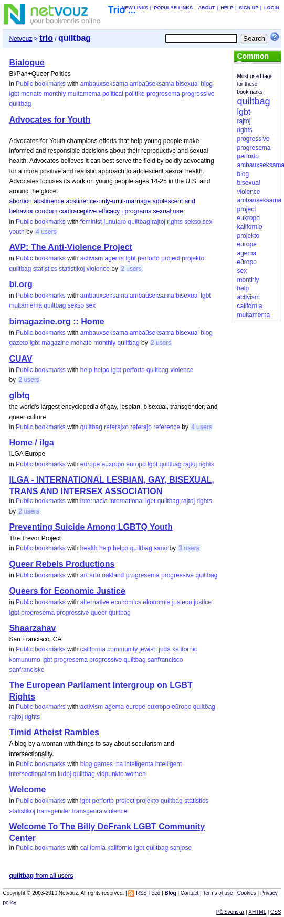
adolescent (167, 201)
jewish (148, 649)
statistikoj (72, 268)
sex (208, 221)
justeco (182, 602)
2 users (131, 268)
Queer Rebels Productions (61, 564)
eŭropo (135, 464)
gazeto (18, 342)
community (122, 649)
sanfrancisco (165, 659)
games (103, 764)
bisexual (187, 84)
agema (114, 258)
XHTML (257, 912)
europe (90, 464)
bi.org (20, 284)
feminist (91, 221)
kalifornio (184, 649)
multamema (84, 93)
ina (118, 764)
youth (16, 231)
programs (137, 211)
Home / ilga (31, 442)
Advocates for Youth (49, 119)
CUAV (20, 358)
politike (134, 93)
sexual (162, 211)
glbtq (19, 395)
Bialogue (27, 62)
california (93, 649)
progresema (163, 93)
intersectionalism (32, 774)
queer (99, 612)
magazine (55, 342)
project (170, 258)
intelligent (168, 764)
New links (135, 7)
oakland (113, 575)
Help (226, 7)
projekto (193, 258)
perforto (148, 258)
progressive (198, 93)
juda (165, 649)
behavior (21, 211)
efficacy (109, 211)
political (112, 93)
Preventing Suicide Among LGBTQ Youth (91, 526)
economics (126, 602)
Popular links (173, 7)
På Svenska (230, 912)
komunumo (24, 659)
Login (271, 7)
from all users (41, 875)
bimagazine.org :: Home (56, 321)
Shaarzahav (32, 628)
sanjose (181, 848)
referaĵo (141, 427)
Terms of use (218, 893)
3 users (188, 548)
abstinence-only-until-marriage (108, 201)
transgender (53, 811)
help (86, 370)
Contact (189, 893)
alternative (94, 602)
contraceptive (78, 211)
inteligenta (139, 764)
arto (94, 575)
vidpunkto (110, 774)
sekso (192, 221)
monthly (55, 93)
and (190, 201)
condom (46, 211)
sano (160, 548)
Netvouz (20, 38)
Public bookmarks (41, 84)
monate (31, 93)
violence (98, 268)
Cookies (246, 893)
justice (203, 602)
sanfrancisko (26, 669)
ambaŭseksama (152, 84)
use (178, 211)
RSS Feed (148, 893)
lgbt (14, 93)
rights (174, 221)
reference (166, 427)
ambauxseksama (104, 84)
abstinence (49, 201)
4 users (46, 231)
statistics (45, 268)
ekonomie (156, 602)
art (84, 575)
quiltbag (20, 103)
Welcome (27, 789)
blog (207, 84)
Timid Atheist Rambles (54, 732)
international (126, 501)
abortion (20, 201)
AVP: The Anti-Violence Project (70, 247)
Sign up (248, 7)
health (89, 548)
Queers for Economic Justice (67, 590)
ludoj (64, 774)
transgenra (87, 811)
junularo (115, 221)
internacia (94, 501)
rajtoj (158, 221)
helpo (101, 370)
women (135, 774)
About (206, 7)
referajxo (116, 427)
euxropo (113, 464)
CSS (275, 912)
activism (91, 258)
